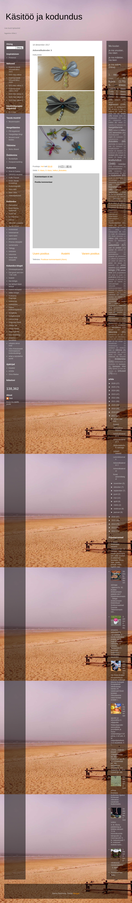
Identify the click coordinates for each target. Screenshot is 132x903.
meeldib (111, 221)
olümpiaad (122, 240)
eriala (124, 118)
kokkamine (13, 304)
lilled (115, 203)
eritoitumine (117, 120)
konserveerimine (115, 169)
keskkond (112, 153)
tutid (110, 341)
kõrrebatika (119, 178)
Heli (11, 398)
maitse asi (13, 325)
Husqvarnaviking (15, 162)
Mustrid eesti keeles (14, 138)
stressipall (119, 310)
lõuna (121, 207)
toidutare (12, 251)
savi (122, 299)
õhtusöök (123, 356)
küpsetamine (115, 187)
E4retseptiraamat (16, 269)
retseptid (111, 290)
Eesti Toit (12, 214)
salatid (120, 297)
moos (120, 225)
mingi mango (14, 328)
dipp (121, 109)
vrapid (120, 354)
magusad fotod (15, 322)
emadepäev (113, 118)
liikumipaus (112, 201)
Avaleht (65, 253)
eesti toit (112, 113)
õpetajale (122, 364)
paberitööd (114, 245)
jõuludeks (63, 170)
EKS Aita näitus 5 (16, 94)
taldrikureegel (113, 323)
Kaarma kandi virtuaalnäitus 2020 (14, 80)
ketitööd (120, 153)
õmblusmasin (119, 362)
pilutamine (122, 258)
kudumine (116, 175)
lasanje (111, 194)
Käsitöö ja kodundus (44, 16)
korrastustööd (114, 173)
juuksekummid (113, 139)
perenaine (13, 239)
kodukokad (13, 229)
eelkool (111, 111)
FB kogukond (14, 131)
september (118, 491)
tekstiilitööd (116, 327)
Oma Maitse (14, 374)
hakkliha (111, 125)
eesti (120, 111)
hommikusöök (114, 135)
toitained (111, 337)
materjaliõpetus (114, 218)
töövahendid (113, 343)
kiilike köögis (14, 293)
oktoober (117, 487)
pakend (120, 250)
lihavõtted (117, 199)
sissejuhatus (118, 308)
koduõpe (122, 164)
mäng (117, 229)
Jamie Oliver (14, 226)
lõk (120, 205)
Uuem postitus (41, 253)
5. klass (117, 85)
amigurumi (121, 107)
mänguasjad (113, 232)
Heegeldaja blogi (15, 134)
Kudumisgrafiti (14, 186)
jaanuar (117, 512)
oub (117, 243)
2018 (113, 412)
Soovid (116, 424)
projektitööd (121, 273)
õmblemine (120, 359)
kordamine (117, 171)
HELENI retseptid (16, 223)
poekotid (111, 265)
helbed (115, 130)
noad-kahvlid (14, 332)
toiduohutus (112, 334)
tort (112, 339)
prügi (113, 275)
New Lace (13, 192)
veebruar (117, 509)
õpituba (115, 368)
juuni (116, 494)
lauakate (120, 194)
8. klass (41, 170)
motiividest (112, 227)
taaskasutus (113, 318)
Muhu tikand (14, 149)
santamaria (13, 245)
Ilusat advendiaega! (119, 476)
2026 (113, 383)
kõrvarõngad (113, 180)
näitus (111, 238)
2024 (113, 390)
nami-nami (13, 236)
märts (116, 505)
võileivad (112, 356)
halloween (120, 125)
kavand (119, 151)
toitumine (12, 254)
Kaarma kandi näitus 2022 (14, 90)
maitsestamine (113, 212)
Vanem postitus (90, 253)
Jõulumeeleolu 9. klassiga (119, 446)
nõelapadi (122, 234)
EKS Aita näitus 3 (16, 100)
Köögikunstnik (14, 316)
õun (121, 368)
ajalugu (111, 102)
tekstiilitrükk (122, 325)
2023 (113, 394)
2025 (113, 387)
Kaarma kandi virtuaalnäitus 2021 (14, 69)
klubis (120, 157)
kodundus (115, 160)
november (118, 483)
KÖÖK (11, 371)
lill (109, 203)
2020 (113, 405)
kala (110, 146)
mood (111, 225)
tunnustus (120, 339)
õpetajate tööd (119, 366)
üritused (122, 371)
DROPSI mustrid (15, 174)
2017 (113, 416)
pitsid (110, 263)
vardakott (112, 348)
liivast (121, 201)
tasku (124, 323)
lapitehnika (113, 192)
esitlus (111, 122)
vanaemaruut (113, 345)
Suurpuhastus (116, 872)
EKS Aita (12, 112)
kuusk (110, 178)
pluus (120, 263)
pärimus (120, 279)
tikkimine (113, 332)
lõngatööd (112, 207)
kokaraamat (13, 232)
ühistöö (111, 371)
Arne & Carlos (14, 171)
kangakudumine (114, 148)
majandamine (113, 214)
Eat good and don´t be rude (16, 273)
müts (124, 232)
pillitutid (113, 258)
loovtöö (113, 205)
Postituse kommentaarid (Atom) (54, 259)
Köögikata (13, 313)
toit (121, 334)
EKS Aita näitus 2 (16, 85)
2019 (113, 408)
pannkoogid (112, 252)
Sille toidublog (14, 335)
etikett (120, 122)
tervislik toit (114, 330)
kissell (111, 157)
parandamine (113, 254)
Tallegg (11, 248)
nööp (121, 238)
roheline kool (114, 292)
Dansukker (13, 205)
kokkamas (13, 301)
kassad (111, 151)
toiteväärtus (122, 337)
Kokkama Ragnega (12, 297)
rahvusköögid (114, 284)
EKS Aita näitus (15, 75)
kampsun (119, 146)
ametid (111, 107)
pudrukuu (112, 277)
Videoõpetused (15, 196)
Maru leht (12, 189)
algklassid (113, 104)
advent (117, 100)
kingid (121, 155)
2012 (113, 531)
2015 (113, 520)
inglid (110, 137)
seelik (123, 301)
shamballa (112, 305)
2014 (113, 524)
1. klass (114, 75)
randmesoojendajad (115, 288)
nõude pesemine (117, 236)
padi (110, 248)
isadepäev (119, 137)
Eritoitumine (13, 217)
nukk (113, 234)
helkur (55, 170)
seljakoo (117, 303)
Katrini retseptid (15, 289)
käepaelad (112, 182)
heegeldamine (115, 127)
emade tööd (117, 116)
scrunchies (113, 301)
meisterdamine (115, 223)
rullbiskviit (112, 294)
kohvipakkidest (118, 166)
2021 (113, 401)
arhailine (114, 109)
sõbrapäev (113, 314)
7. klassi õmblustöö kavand (115, 544)
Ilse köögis (13, 281)
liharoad (123, 196)
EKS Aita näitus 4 (16, 97)
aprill (116, 501)
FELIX (11, 220)
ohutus (111, 240)
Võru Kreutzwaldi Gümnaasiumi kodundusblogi (16, 351)
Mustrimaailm (14, 122)
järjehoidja (112, 144)
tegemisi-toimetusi (12, 339)
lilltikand (123, 203)
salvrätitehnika (113, 299)
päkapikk (111, 279)
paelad (111, 250)
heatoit (11, 278)
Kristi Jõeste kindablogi (14, 182)
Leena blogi (13, 319)
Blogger (76, 893)
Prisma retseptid (15, 242)
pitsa (121, 261)
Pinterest (12, 58)
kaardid (120, 144)
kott (124, 173)
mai (115, 498)
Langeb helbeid (117, 452)
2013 (113, 528)
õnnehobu (112, 364)
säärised (112, 316)
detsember (118, 419)
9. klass (48, 170)
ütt (114, 374)
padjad (118, 248)
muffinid (123, 227)
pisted (113, 261)
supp (110, 312)
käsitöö (123, 182)
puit (122, 277)
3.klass (111, 78)
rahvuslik (112, 286)
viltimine (119, 350)
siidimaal (122, 305)
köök (118, 185)
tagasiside (112, 321)
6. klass (121, 89)
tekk (112, 325)
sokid (110, 310)
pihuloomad (122, 256)
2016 (113, 517)
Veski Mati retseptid (13, 258)
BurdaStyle (13, 159)
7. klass (121, 91)
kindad (111, 155)
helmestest (117, 133)
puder (121, 275)
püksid (111, 281)
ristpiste (120, 290)
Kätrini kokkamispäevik (15, 308)
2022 (113, 398)
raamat (120, 281)
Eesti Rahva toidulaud (14, 209)
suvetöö (119, 312)
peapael (112, 256)
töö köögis (119, 341)
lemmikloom (112, 196)
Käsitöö (12, 368)
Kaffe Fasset (14, 178)
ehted (123, 113)
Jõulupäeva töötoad (118, 429)
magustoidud (113, 210)
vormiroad (112, 352)
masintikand (113, 216)
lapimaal (118, 190)
